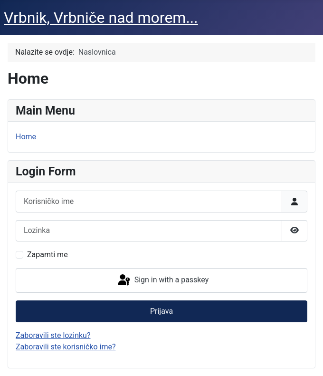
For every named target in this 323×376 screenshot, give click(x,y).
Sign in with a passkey (162, 280)
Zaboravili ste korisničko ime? (66, 346)
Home (26, 136)
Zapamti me (47, 254)
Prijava (161, 311)
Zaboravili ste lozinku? (53, 335)
